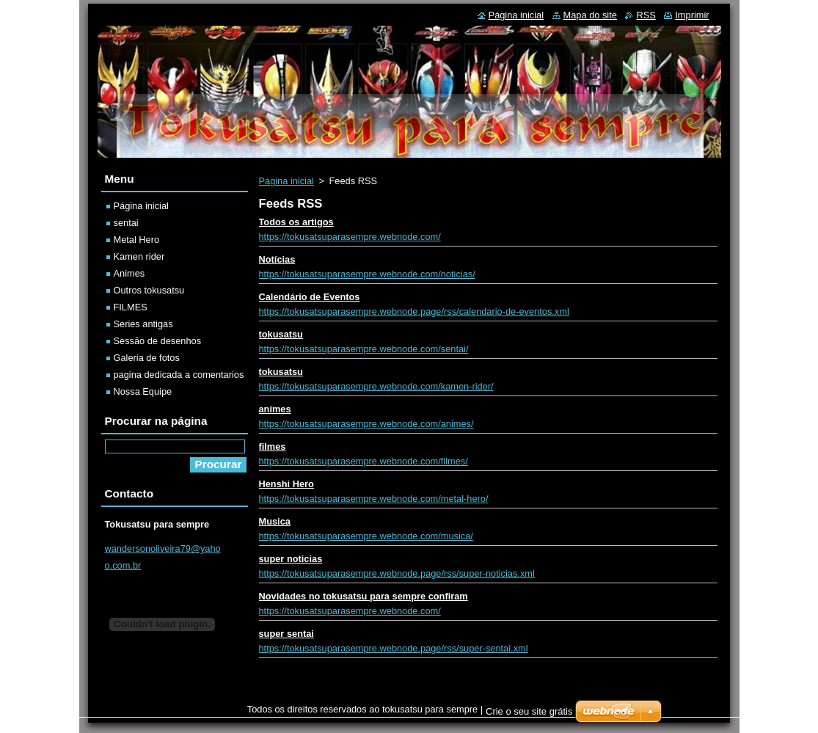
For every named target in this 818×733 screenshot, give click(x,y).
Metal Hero (137, 239)
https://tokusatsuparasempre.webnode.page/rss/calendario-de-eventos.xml (414, 311)
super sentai (286, 633)
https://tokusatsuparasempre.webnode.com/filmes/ (363, 461)
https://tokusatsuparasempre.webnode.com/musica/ (366, 535)
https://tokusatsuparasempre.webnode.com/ (350, 236)
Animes (129, 273)
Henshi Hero (286, 483)
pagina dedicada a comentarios (179, 374)
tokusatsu (281, 334)
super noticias (291, 558)
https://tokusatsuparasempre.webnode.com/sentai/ (364, 348)
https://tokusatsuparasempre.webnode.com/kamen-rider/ (376, 386)
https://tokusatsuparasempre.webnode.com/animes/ (366, 423)
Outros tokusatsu (149, 290)
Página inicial (286, 180)
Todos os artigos (296, 221)
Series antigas (143, 323)
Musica (275, 521)
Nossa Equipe (143, 391)
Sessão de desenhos (158, 340)
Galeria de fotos (147, 357)
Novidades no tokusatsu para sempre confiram (363, 596)
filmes (272, 446)
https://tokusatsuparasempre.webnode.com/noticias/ (367, 274)
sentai (126, 222)
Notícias (277, 259)
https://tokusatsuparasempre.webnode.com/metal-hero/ (374, 498)
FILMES (130, 307)
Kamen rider (139, 256)
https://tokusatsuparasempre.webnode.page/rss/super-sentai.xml (393, 648)
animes (275, 409)
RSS (645, 15)
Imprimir (692, 15)
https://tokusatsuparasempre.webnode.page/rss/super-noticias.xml (397, 573)
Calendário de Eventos (309, 296)
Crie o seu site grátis (529, 711)
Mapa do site (590, 15)
